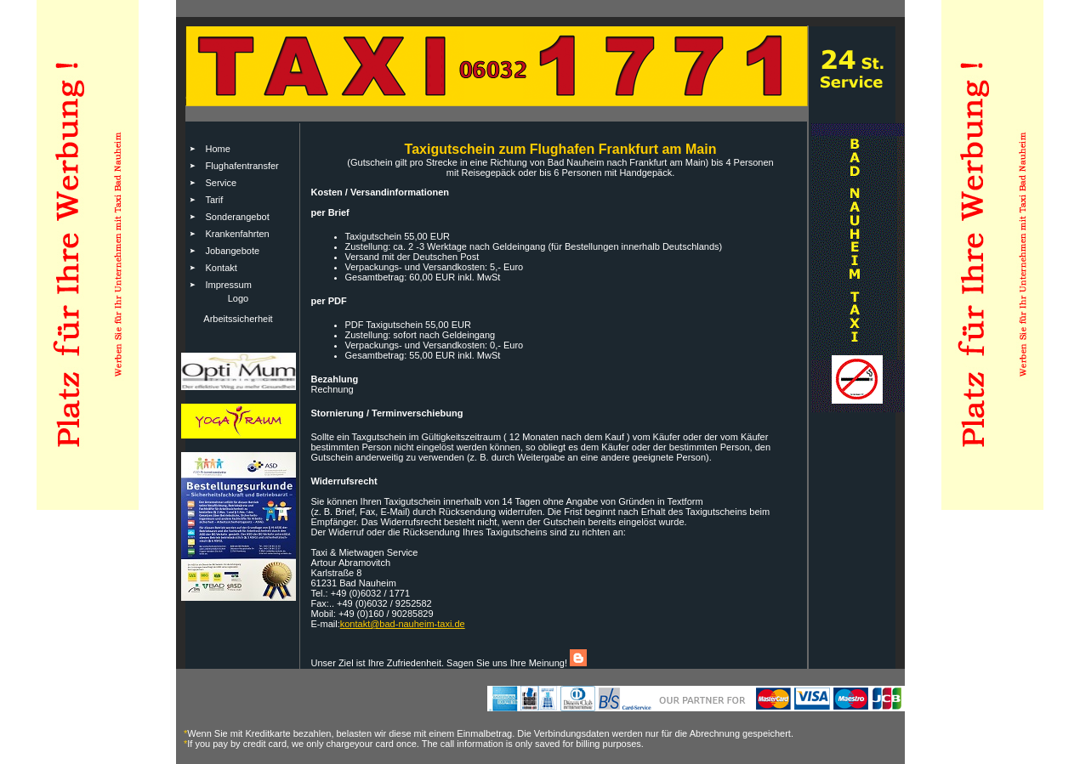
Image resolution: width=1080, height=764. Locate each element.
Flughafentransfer (242, 166)
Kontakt (221, 268)
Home (218, 149)
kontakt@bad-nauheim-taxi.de (402, 624)
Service (221, 183)
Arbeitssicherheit (237, 319)
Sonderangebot (238, 217)
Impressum (229, 285)
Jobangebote (233, 251)
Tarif (215, 200)
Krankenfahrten (238, 234)
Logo (238, 298)
